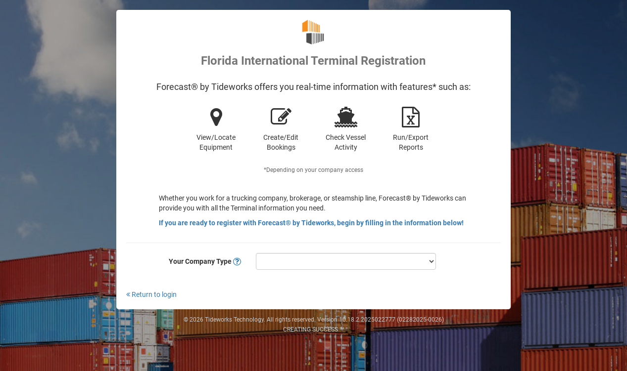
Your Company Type (205, 261)
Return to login (151, 294)
